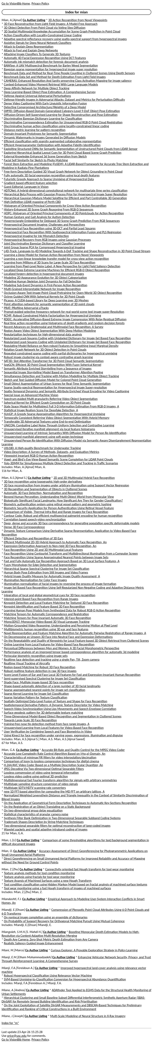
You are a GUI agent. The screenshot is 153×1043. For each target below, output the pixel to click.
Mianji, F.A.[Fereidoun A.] (18, 968)
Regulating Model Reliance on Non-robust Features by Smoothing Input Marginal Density (61, 346)
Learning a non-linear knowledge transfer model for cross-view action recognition (56, 259)
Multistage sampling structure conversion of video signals (41, 784)
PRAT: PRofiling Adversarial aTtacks (26, 308)
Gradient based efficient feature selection (30, 183)
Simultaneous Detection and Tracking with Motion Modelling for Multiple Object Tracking (61, 376)
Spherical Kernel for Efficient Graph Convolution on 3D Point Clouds (47, 402)
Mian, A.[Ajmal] (12, 20)
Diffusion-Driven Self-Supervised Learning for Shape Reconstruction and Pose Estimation (61, 115)
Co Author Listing (34, 20)
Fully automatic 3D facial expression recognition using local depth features (52, 175)
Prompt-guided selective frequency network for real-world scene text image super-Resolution (64, 312)
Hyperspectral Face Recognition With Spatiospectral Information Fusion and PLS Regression (62, 232)
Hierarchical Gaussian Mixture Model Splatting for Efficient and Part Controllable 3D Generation (65, 198)
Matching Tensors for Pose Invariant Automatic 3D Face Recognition (47, 618)
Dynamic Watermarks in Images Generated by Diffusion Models (45, 137)
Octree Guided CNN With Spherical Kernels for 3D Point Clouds (44, 296)
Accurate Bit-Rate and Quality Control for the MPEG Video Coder (83, 750)
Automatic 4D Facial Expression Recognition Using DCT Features (45, 58)
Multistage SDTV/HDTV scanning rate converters (35, 788)
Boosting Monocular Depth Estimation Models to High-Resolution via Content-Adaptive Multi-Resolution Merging (70, 934)
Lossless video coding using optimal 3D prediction (36, 776)
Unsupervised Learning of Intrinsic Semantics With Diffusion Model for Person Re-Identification (65, 433)
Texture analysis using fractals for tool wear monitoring (39, 877)
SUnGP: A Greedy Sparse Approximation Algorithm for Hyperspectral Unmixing (54, 414)
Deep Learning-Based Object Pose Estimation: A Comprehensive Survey (50, 92)
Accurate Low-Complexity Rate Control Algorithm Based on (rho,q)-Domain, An (54, 754)
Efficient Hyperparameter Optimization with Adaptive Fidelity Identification (52, 145)
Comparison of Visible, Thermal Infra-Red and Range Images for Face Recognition (56, 512)
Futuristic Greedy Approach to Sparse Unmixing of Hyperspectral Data (49, 179)
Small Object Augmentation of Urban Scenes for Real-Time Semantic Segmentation (57, 384)
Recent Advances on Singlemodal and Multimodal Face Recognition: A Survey (53, 327)
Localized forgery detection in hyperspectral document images (44, 274)
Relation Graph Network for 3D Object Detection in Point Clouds (45, 349)
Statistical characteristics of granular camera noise (36, 814)
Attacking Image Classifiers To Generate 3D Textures (37, 54)
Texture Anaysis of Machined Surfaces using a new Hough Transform (48, 881)
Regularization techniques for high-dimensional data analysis (43, 334)
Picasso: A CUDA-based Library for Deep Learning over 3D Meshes (46, 300)
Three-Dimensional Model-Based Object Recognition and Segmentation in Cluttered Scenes (63, 716)
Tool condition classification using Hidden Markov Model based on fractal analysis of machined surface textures (75, 884)
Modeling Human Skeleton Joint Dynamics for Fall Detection (42, 281)
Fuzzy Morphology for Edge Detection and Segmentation (40, 565)
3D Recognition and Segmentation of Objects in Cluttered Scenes (45, 489)
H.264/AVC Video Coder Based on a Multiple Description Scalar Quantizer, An (53, 765)
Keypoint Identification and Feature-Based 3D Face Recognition (44, 606)
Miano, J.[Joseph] (13, 1016)
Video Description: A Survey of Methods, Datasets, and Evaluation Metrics (51, 452)
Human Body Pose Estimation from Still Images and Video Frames (46, 572)
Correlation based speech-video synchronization (35, 519)
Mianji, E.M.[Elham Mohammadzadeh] (27, 957)
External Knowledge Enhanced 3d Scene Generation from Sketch (45, 156)
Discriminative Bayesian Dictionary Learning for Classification (43, 118)
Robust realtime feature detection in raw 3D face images (40, 671)
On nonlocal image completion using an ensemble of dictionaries (45, 917)
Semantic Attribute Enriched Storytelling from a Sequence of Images (48, 368)
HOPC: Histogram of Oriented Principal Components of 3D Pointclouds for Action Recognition (64, 213)
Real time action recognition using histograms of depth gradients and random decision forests (64, 323)
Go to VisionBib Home (16, 3)
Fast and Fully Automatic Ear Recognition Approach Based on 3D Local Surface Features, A (62, 561)
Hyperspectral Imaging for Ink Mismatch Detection (36, 236)
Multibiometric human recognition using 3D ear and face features (46, 629)
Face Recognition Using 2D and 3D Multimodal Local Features (43, 550)
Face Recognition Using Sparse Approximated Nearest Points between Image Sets (56, 557)
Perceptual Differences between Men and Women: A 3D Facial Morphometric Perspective (61, 648)
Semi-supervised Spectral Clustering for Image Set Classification (45, 678)
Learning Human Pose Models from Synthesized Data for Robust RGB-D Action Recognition (62, 610)
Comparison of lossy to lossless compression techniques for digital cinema (51, 761)
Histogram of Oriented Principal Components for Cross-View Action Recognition (55, 206)
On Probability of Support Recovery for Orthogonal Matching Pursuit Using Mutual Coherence (64, 921)
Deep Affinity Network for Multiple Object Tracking (36, 88)
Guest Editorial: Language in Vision (26, 187)
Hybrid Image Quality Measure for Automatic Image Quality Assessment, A (52, 576)
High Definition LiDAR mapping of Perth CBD (32, 202)
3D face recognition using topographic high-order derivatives (43, 481)
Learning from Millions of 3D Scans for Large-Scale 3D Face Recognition (49, 262)
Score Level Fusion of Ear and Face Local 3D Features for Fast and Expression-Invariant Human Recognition (72, 675)
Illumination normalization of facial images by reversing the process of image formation (60, 584)
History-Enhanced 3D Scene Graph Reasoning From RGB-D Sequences (48, 209)
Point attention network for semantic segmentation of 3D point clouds (49, 304)
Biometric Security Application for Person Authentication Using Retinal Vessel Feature (59, 508)
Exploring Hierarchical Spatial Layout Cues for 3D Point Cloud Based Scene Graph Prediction (63, 152)
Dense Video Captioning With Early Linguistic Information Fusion (45, 103)
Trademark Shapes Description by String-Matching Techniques (44, 822)
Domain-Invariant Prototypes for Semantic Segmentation (40, 134)
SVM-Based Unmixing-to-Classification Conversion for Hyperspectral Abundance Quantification (65, 979)
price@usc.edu (16, 1036)
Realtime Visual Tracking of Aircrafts (27, 663)
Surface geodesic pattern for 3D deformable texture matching (43, 712)
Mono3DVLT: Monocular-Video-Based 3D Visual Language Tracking (46, 622)
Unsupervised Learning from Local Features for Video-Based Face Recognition (54, 728)
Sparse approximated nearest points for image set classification (44, 690)
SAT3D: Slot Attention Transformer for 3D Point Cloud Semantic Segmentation (54, 361)
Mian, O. (7, 851)
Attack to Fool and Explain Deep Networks (31, 50)
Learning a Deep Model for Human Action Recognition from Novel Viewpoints (54, 255)
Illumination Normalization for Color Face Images (35, 580)
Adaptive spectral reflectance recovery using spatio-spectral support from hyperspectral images (65, 39)
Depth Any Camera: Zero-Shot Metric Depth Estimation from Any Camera (51, 939)
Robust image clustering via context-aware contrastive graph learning (48, 357)
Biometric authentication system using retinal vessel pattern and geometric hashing (57, 504)
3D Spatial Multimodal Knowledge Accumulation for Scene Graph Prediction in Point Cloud (62, 31)
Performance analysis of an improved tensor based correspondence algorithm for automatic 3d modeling (71, 652)
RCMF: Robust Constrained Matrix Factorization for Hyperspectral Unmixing (52, 315)
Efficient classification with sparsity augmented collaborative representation (52, 141)
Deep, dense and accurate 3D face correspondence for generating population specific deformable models (71, 523)
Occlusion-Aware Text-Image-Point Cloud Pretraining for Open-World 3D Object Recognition (63, 293)
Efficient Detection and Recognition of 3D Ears (33, 538)
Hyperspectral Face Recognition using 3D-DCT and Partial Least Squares (50, 228)
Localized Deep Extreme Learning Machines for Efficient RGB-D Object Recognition (57, 270)
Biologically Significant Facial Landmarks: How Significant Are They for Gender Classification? (63, 500)
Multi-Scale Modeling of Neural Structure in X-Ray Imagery (88, 1016)
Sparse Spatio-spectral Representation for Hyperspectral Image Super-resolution (55, 387)
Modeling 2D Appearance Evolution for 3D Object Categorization (45, 277)
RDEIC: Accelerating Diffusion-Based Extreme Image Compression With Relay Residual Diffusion (65, 319)
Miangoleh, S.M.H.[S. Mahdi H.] (22, 932)
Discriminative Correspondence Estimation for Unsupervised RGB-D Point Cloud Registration (63, 122)
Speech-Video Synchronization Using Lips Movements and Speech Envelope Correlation (60, 709)
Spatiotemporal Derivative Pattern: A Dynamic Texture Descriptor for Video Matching (58, 705)
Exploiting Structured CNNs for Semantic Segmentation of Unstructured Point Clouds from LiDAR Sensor (71, 149)
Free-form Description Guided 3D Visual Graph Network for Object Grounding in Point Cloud (63, 171)
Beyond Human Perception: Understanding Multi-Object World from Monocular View (59, 497)
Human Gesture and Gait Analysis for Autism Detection (39, 217)
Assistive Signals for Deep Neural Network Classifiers (37, 43)
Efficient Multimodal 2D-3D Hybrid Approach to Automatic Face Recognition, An (55, 542)
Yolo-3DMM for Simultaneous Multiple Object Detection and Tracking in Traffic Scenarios (61, 463)
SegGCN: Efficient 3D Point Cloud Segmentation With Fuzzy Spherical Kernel (52, 365)
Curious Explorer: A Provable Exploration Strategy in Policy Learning (94, 950)
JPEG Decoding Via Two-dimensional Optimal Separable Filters (44, 769)
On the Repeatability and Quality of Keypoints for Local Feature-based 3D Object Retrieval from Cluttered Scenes (76, 641)
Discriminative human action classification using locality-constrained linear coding (56, 126)
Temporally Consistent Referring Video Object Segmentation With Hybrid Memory (56, 418)
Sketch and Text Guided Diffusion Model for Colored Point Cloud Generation (53, 380)
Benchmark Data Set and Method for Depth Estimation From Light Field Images (55, 77)
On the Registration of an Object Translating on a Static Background (47, 807)
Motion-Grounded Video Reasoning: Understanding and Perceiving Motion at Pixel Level (61, 625)
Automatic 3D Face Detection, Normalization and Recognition (43, 493)
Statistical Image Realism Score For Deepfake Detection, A (41, 410)
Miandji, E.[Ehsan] (13, 910)
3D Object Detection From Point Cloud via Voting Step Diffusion (44, 28)
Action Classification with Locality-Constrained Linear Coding (43, 35)
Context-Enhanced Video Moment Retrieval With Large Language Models (51, 84)
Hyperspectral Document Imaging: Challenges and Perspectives (44, 224)
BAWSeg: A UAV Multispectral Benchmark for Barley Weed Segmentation (51, 65)
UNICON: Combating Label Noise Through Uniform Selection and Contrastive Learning (59, 425)
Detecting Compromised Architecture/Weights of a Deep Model (45, 107)
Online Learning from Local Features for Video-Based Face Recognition (49, 644)
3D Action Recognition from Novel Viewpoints (77, 20)
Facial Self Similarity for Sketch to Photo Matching (36, 160)
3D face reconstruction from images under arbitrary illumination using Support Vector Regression (66, 485)
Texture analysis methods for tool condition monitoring (39, 873)
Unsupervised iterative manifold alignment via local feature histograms (49, 429)
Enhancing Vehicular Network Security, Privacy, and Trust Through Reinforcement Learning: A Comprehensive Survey (76, 959)
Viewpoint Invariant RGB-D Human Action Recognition (39, 456)
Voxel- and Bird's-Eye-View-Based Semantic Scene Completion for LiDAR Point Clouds (58, 459)
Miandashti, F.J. (12, 899)
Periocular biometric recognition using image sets (36, 656)
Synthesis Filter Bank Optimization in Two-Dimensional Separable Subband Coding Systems (62, 818)
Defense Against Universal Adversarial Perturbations (37, 96)
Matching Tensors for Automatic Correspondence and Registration (46, 614)
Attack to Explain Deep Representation (28, 46)
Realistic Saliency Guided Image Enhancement (33, 943)
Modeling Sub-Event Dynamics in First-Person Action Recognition (45, 285)
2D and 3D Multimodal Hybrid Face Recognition (84, 478)
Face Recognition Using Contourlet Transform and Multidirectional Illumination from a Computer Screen (71, 553)
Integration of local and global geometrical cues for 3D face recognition (49, 595)
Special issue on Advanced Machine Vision (31, 395)
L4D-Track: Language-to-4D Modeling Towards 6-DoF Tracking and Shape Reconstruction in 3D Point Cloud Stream (77, 251)
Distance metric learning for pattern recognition (35, 130)
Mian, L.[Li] (9, 840)
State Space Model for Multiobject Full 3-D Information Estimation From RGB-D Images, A (61, 406)
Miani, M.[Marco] (13, 950)
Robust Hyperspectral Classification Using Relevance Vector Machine (48, 975)
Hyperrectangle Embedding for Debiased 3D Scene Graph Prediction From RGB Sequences (62, 221)
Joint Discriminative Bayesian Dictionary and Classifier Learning (44, 243)
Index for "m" (10, 1023)
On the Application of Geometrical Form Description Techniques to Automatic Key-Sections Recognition (70, 803)
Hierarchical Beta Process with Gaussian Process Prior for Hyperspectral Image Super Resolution (65, 194)
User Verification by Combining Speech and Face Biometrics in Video (48, 731)
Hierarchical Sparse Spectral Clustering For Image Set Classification (46, 569)
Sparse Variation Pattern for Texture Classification (35, 697)
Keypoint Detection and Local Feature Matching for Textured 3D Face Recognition (56, 603)
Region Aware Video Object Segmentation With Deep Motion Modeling (50, 331)
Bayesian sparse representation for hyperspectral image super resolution (50, 69)
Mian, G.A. (8, 750)
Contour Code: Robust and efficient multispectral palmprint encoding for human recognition (63, 516)
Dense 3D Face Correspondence (24, 527)
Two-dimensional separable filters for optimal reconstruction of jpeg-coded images (57, 826)
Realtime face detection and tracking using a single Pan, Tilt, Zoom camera (51, 659)
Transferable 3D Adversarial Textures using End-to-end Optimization (47, 421)
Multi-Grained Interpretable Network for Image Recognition (42, 289)
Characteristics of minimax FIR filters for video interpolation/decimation (50, 757)
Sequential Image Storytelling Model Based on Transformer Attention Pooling (53, 372)
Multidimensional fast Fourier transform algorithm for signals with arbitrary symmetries (60, 780)
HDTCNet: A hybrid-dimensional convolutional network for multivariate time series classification (66, 190)
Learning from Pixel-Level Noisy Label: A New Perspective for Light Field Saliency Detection (62, 266)
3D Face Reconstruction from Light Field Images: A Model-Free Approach (51, 24)
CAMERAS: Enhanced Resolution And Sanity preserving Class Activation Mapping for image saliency (68, 81)
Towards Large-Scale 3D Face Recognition (30, 720)
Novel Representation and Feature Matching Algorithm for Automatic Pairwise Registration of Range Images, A (75, 633)
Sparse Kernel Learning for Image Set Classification (36, 694)
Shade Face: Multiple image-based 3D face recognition (39, 682)
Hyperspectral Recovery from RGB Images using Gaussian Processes (47, 240)
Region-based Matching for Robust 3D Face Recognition (40, 667)
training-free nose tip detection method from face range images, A (46, 724)
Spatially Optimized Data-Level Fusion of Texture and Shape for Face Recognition (55, 701)
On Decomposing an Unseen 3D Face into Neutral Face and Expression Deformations (58, 637)
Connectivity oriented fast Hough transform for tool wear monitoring (89, 869)
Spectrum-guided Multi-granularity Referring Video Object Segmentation (51, 399)
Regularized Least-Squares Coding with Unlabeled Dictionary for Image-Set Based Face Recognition (67, 338)
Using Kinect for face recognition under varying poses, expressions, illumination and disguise (63, 735)
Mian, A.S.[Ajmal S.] (14, 478)
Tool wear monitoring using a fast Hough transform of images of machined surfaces (57, 888)
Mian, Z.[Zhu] (10, 869)
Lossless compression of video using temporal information (41, 772)
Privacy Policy (40, 3)
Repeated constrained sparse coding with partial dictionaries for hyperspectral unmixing (60, 353)
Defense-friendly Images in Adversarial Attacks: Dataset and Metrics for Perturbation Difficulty (64, 99)
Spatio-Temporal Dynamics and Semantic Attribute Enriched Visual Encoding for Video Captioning (66, 391)
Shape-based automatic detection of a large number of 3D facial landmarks (52, 686)
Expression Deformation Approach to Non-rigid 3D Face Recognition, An (50, 546)
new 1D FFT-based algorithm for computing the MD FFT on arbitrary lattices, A (54, 791)
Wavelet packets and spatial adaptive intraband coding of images (45, 829)
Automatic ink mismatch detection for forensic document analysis (46, 62)
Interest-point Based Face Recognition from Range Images (41, 599)
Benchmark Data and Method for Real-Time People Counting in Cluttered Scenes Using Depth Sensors (69, 73)
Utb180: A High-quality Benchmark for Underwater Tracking (42, 448)
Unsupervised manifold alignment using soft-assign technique (43, 437)
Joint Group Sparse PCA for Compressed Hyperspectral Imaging (44, 247)
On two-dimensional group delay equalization (33, 810)
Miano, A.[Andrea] (14, 990)
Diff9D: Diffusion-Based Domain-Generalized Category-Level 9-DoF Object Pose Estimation (62, 111)
